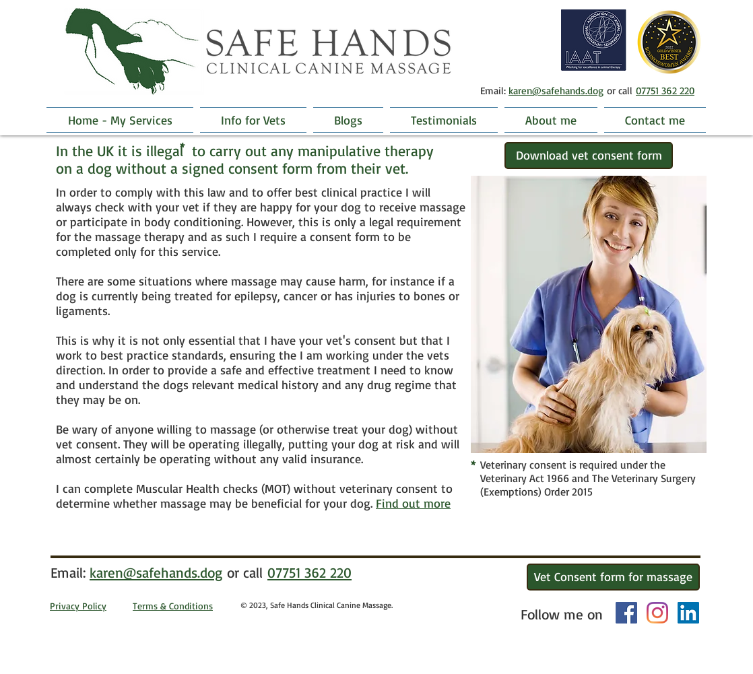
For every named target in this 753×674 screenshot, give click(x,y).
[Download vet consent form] (588, 155)
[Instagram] (657, 613)
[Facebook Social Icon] (626, 613)
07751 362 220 (665, 90)
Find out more (413, 503)
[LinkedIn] (688, 613)
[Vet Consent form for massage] (613, 577)
